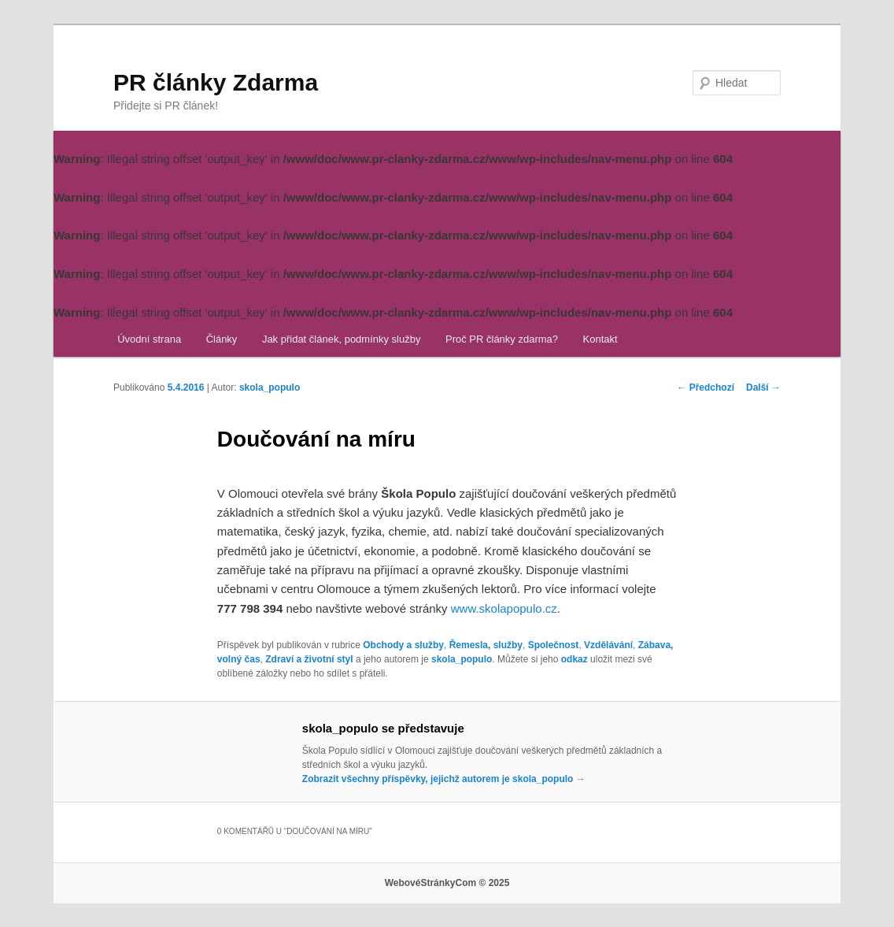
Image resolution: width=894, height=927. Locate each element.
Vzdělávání (608, 645)
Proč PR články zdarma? (501, 339)
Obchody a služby (403, 645)
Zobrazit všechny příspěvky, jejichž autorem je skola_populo (444, 778)
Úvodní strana (149, 339)
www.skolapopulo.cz (504, 608)
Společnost (553, 645)
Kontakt (600, 339)
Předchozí (705, 387)
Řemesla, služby (486, 645)
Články (222, 339)
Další (763, 387)
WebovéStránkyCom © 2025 (447, 882)
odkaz (574, 659)
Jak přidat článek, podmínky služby (341, 339)
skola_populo (269, 387)
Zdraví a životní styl (309, 659)
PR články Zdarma (215, 82)
